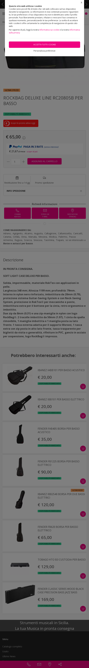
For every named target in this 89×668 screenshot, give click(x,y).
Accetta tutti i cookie (44, 44)
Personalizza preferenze (44, 50)
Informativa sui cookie (49, 29)
